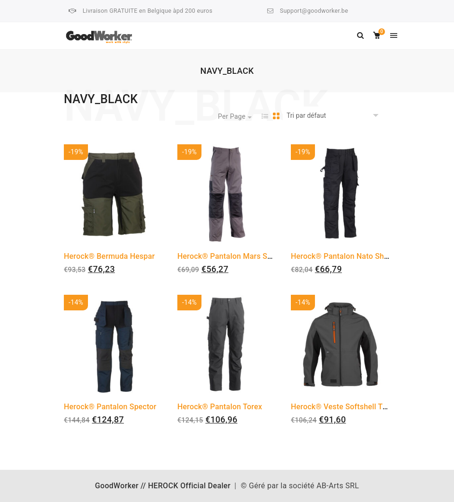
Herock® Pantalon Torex (219, 406)
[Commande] (334, 115)
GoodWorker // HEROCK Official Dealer (163, 485)
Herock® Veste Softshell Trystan (347, 406)
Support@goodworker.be (314, 10)
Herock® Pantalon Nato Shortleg (347, 256)
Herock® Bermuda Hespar (109, 256)
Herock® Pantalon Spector (110, 406)
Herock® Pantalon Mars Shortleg (234, 256)
